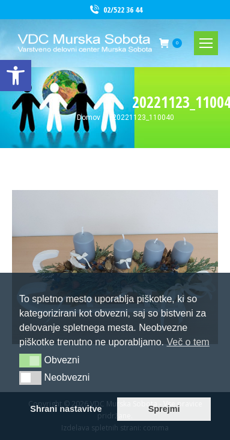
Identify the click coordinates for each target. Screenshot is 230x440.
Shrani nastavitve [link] (65, 409)
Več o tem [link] (187, 342)
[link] (15, 75)
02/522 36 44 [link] (115, 10)
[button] (30, 360)
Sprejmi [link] (164, 409)
